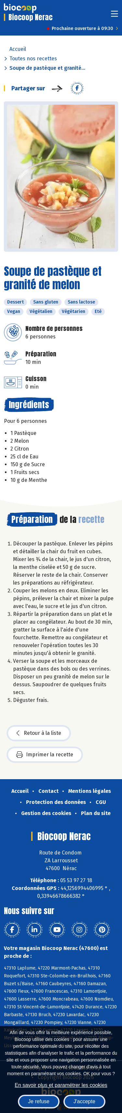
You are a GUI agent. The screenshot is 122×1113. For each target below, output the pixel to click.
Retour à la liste (38, 733)
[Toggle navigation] (114, 16)
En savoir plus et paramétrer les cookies (61, 1085)
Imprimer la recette (44, 754)
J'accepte (84, 1101)
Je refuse (38, 1101)
